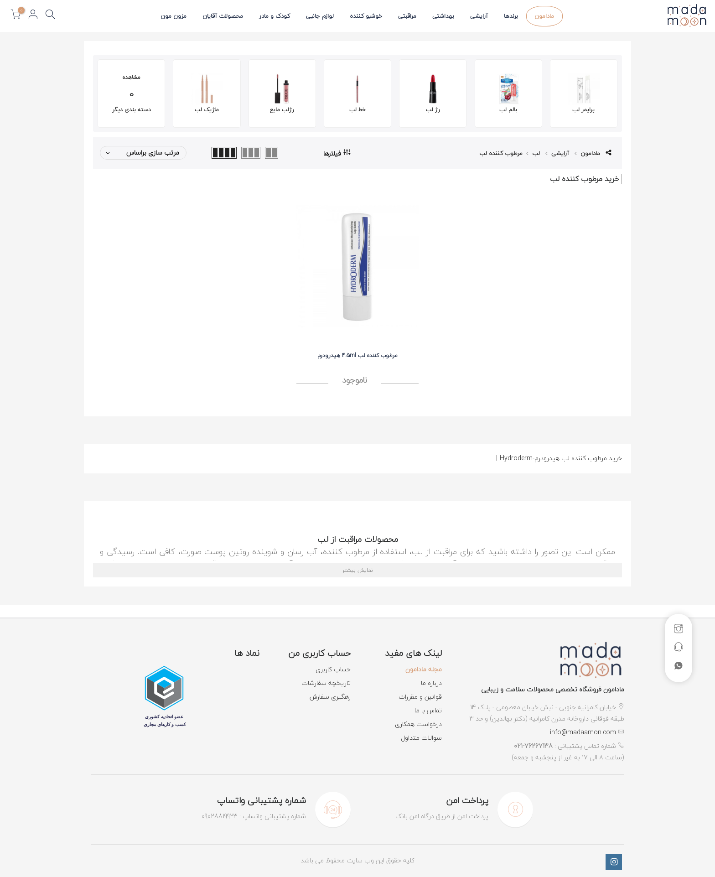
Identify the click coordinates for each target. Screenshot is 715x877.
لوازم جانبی (320, 16)
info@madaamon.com (583, 732)
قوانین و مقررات (420, 696)
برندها (511, 16)
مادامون (544, 16)
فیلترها (337, 153)
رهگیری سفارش (330, 696)
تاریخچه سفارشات (326, 683)
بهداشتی (443, 16)
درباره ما (431, 683)
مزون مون (174, 16)
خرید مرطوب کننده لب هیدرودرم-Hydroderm (559, 458)
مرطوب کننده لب (501, 153)
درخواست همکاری (418, 724)
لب (536, 153)
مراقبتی (407, 16)
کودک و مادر (274, 16)
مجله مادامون (423, 669)
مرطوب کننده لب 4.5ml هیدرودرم (357, 355)
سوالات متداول (421, 737)
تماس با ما (428, 710)
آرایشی (479, 16)
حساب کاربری (333, 669)
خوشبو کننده (366, 16)
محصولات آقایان (222, 16)
